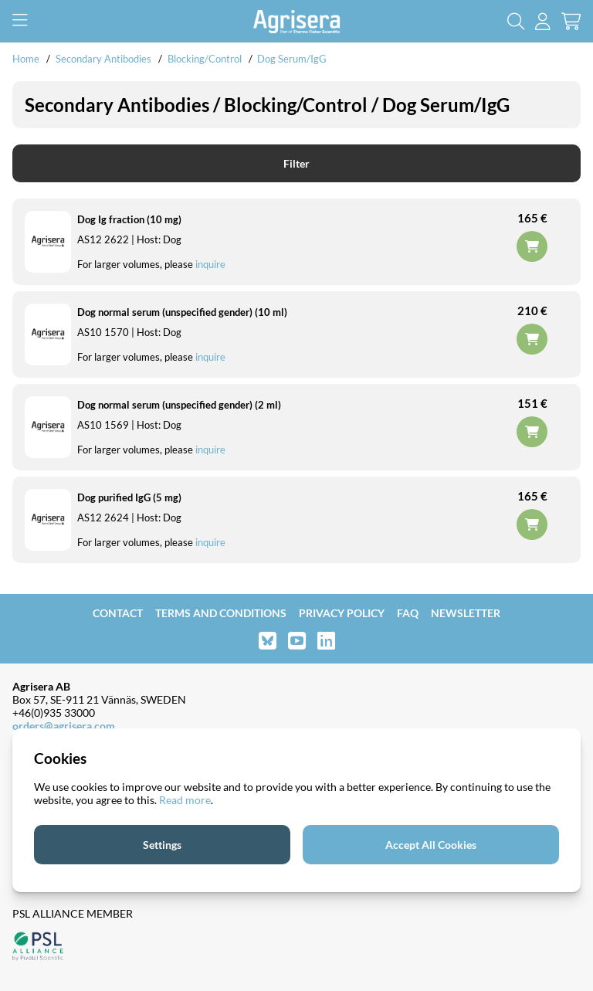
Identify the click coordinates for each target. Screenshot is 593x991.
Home (25, 59)
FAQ (407, 612)
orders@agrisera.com (63, 725)
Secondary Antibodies (103, 59)
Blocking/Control (205, 59)
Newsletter (465, 612)
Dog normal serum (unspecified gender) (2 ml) (179, 405)
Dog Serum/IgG (292, 59)
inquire (210, 264)
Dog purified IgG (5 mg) (129, 497)
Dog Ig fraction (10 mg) (129, 219)
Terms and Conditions (220, 612)
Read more (185, 799)
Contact (118, 612)
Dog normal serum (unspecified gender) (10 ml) (182, 312)
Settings (162, 844)
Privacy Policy (342, 612)
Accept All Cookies (430, 844)
